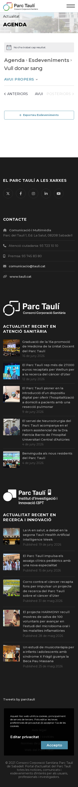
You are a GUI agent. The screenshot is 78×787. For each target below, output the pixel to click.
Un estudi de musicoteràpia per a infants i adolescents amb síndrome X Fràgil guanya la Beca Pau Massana (48, 654)
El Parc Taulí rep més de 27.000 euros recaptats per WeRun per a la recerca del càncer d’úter (48, 369)
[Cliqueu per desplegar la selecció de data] (21, 79)
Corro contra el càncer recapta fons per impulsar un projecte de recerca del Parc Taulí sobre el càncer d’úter (48, 589)
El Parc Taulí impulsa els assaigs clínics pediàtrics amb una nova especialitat (47, 560)
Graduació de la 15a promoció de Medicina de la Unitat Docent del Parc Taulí (48, 346)
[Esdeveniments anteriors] (16, 94)
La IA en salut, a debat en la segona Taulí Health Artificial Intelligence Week (46, 534)
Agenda (14, 60)
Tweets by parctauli (19, 699)
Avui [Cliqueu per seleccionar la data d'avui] (39, 94)
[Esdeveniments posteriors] (60, 94)
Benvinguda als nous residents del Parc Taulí (47, 455)
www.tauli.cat (20, 276)
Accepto (54, 745)
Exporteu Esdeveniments (39, 115)
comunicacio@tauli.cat (27, 266)
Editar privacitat (24, 737)
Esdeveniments (48, 60)
